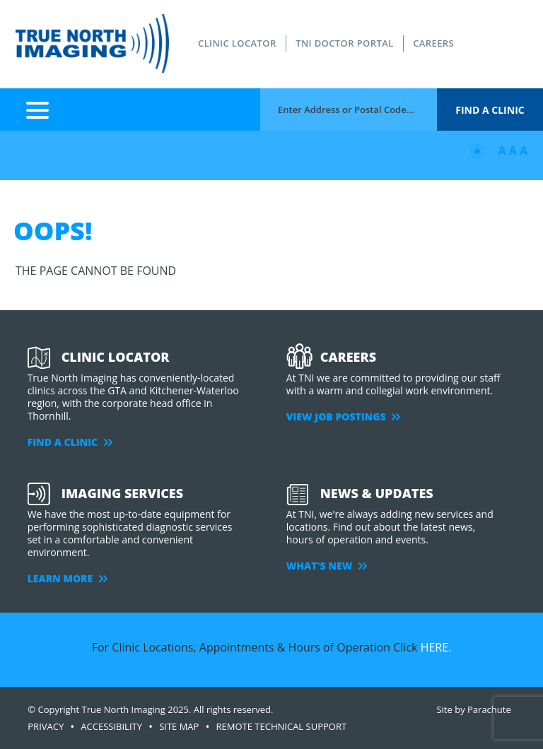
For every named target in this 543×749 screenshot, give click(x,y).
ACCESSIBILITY (111, 726)
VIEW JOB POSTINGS (343, 416)
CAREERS (433, 43)
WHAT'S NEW (326, 565)
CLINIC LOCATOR (237, 43)
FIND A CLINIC (70, 442)
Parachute (489, 709)
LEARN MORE (67, 578)
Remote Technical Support (281, 726)
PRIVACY (46, 726)
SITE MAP (179, 726)
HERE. (436, 647)
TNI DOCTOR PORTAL (344, 43)
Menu (37, 109)
